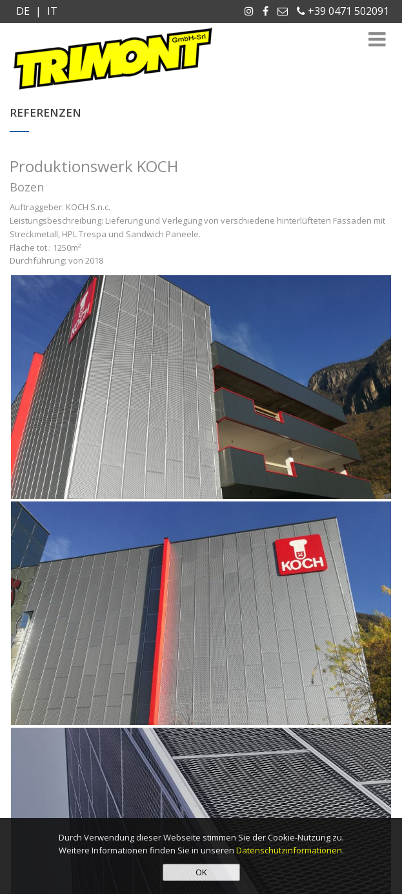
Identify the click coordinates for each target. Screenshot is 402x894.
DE (24, 11)
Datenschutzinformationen (289, 850)
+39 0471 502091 (343, 11)
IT (51, 11)
